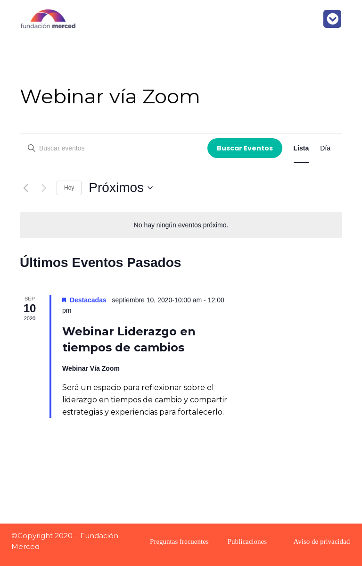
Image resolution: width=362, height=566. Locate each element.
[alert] (181, 225)
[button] (332, 19)
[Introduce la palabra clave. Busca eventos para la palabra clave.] (113, 148)
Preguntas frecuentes (179, 541)
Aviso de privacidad (322, 541)
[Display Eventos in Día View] (325, 148)
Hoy (69, 187)
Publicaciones (247, 541)
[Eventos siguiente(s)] (43, 187)
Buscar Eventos (245, 148)
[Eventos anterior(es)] (25, 187)
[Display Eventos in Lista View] (301, 148)
